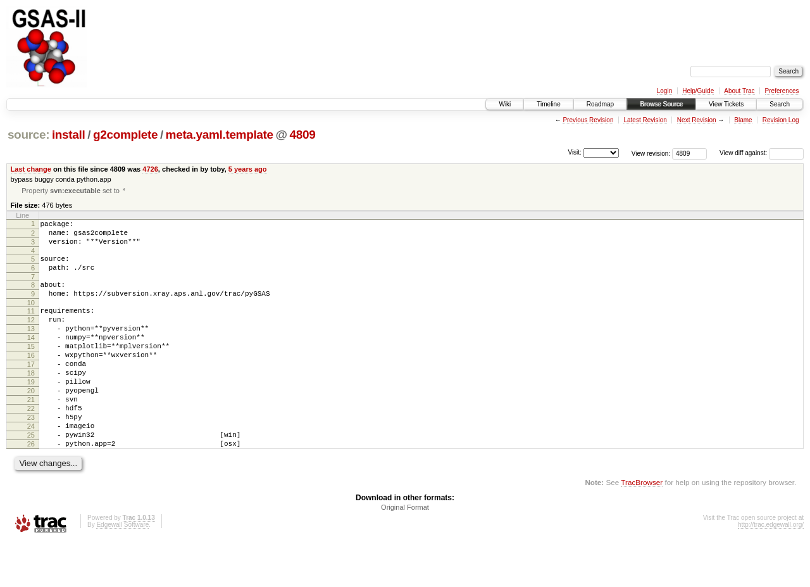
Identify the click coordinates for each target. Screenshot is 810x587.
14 (31, 358)
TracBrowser (642, 527)
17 (31, 390)
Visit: (575, 152)
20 (31, 422)
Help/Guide (698, 90)
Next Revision (696, 120)
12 (31, 336)
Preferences (782, 90)
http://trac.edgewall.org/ (771, 569)
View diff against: (762, 152)
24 (31, 465)
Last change (31, 169)
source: (28, 134)
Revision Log (781, 120)
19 (31, 411)
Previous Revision (588, 120)
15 (31, 368)
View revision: (651, 152)
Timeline (548, 104)
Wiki (505, 104)
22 (31, 444)
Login (664, 90)
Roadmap (600, 104)
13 (31, 347)
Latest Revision (644, 120)
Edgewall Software (122, 569)
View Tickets (726, 104)
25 (31, 476)
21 (31, 433)
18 (31, 401)
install (68, 134)
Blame (743, 120)
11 (31, 325)
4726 (150, 169)
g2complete (125, 134)
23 (31, 454)
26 (31, 487)
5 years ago (247, 169)
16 (31, 379)
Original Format (405, 552)
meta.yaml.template (219, 134)
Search (780, 104)
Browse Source (661, 104)
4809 (303, 134)
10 (31, 317)
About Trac (739, 90)
